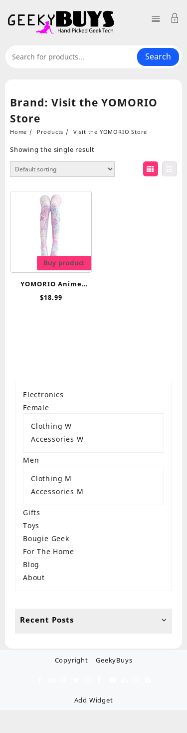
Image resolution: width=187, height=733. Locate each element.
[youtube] (111, 679)
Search (158, 56)
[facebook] (39, 679)
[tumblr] (99, 679)
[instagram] (87, 679)
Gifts (31, 512)
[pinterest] (63, 679)
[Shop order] (62, 169)
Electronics (43, 394)
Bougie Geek (46, 538)
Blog (31, 564)
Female (36, 407)
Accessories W (57, 439)
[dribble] (135, 679)
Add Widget (93, 700)
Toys (31, 525)
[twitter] (75, 679)
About (34, 577)
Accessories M (57, 491)
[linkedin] (51, 679)
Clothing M (51, 478)
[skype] (147, 679)
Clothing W (51, 426)
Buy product (64, 262)
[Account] (175, 19)
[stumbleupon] (123, 679)
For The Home (48, 551)
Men (31, 460)
